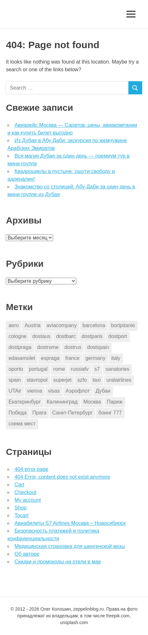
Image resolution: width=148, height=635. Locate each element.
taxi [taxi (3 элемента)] (97, 380)
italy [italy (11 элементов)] (115, 358)
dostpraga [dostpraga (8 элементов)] (19, 347)
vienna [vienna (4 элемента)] (34, 391)
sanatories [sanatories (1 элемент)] (117, 369)
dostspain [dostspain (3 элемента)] (98, 347)
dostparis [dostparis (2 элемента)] (92, 336)
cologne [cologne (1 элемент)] (17, 336)
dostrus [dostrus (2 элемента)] (72, 347)
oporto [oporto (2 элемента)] (15, 369)
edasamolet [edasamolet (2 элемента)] (21, 358)
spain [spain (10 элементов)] (14, 380)
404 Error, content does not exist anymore (62, 477)
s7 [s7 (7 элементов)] (97, 369)
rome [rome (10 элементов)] (59, 369)
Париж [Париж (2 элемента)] (115, 401)
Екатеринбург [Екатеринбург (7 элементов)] (24, 401)
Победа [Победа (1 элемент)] (17, 412)
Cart (19, 484)
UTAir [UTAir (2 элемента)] (14, 391)
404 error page (31, 469)
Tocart (21, 515)
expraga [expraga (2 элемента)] (50, 358)
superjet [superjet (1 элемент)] (62, 380)
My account (27, 500)
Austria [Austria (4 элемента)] (32, 325)
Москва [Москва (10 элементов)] (92, 401)
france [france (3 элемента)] (72, 358)
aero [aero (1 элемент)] (13, 325)
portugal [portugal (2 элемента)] (38, 369)
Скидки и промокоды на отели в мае (57, 561)
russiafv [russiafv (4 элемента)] (79, 369)
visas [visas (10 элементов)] (54, 391)
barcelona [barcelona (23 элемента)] (94, 325)
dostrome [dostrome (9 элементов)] (48, 347)
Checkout (25, 492)
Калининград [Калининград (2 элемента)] (62, 401)
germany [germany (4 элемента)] (95, 358)
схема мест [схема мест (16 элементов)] (21, 423)
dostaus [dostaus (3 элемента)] (41, 336)
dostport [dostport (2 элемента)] (117, 336)
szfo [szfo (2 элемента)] (82, 380)
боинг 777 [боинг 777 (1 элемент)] (110, 412)
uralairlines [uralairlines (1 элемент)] (118, 380)
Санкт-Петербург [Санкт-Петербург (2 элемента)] (72, 412)
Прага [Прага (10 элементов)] (39, 412)
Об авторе (26, 554)
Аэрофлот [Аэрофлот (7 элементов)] (78, 391)
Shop (20, 507)
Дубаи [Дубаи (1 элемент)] (103, 391)
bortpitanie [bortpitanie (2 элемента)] (123, 325)
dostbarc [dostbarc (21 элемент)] (66, 336)
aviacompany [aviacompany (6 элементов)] (61, 325)
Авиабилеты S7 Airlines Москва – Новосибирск (69, 523)
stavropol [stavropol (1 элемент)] (37, 380)
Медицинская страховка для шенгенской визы (69, 546)
